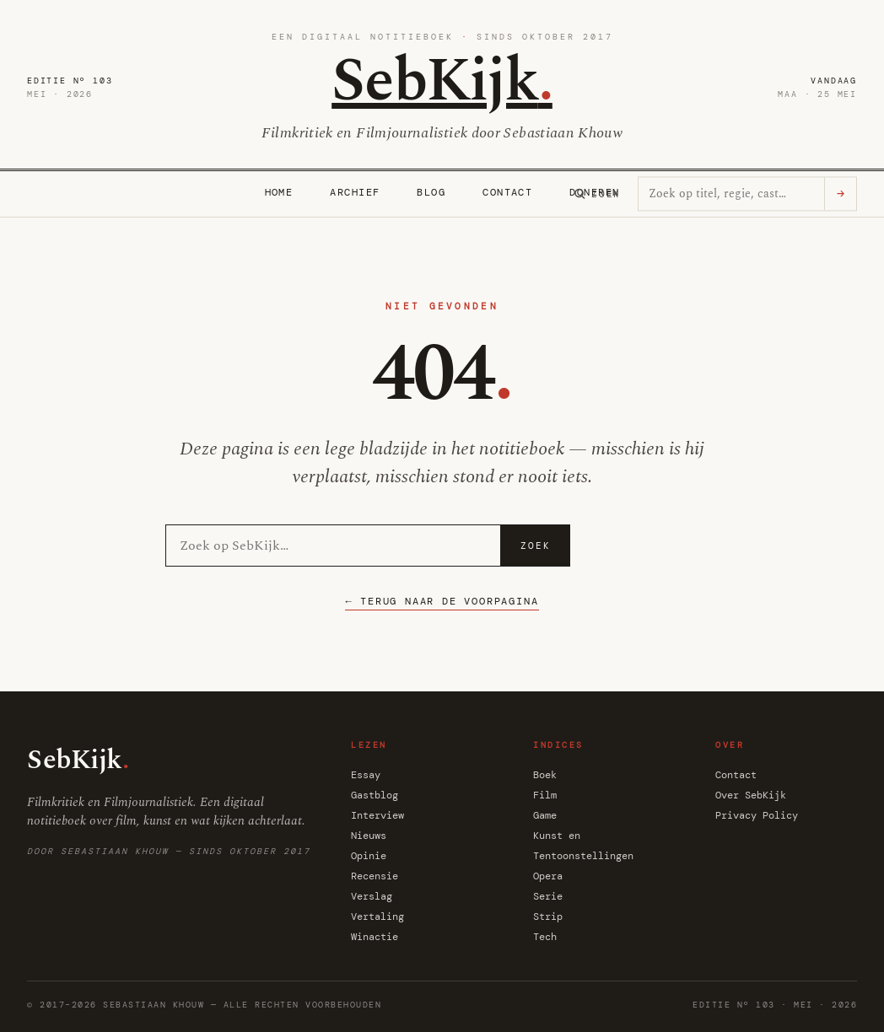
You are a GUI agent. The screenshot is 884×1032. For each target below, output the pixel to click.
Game (545, 815)
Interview (377, 815)
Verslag (371, 896)
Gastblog (374, 795)
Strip (548, 916)
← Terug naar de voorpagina (441, 601)
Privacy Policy (756, 815)
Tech (545, 936)
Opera (548, 876)
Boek (545, 775)
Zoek (535, 545)
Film (545, 795)
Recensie (374, 876)
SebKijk (442, 81)
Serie (548, 896)
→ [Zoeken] (840, 194)
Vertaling (377, 916)
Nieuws (368, 835)
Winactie (374, 936)
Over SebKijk (750, 795)
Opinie (368, 856)
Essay (365, 775)
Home (279, 192)
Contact (507, 192)
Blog (431, 192)
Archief (355, 192)
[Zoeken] (597, 194)
